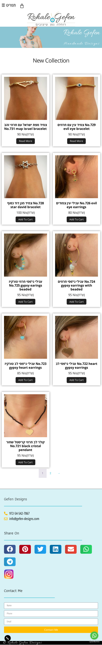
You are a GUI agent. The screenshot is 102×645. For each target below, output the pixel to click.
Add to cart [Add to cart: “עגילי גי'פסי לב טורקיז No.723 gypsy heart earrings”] (25, 380)
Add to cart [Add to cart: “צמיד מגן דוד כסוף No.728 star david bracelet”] (25, 219)
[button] (10, 549)
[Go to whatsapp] (94, 635)
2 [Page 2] (50, 473)
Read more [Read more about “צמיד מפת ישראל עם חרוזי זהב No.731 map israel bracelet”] (25, 141)
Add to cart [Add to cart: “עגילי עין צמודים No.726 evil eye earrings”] (76, 219)
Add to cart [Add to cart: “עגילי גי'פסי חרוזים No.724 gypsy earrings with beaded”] (76, 301)
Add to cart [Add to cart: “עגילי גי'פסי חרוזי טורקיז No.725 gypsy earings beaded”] (25, 301)
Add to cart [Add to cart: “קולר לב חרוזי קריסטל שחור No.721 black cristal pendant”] (25, 462)
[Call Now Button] (7, 638)
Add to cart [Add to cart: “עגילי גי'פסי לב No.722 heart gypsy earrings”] (76, 380)
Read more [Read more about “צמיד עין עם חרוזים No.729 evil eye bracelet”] (76, 141)
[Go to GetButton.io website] (94, 642)
